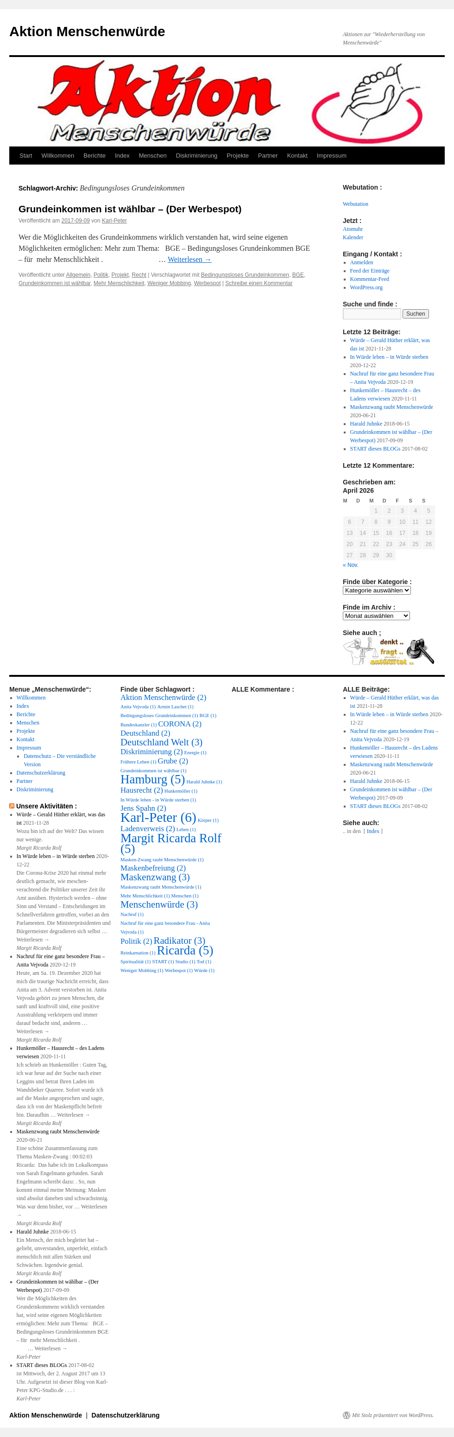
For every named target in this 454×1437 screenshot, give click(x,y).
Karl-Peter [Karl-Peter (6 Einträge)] (158, 817)
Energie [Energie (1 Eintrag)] (195, 752)
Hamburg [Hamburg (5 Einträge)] (152, 779)
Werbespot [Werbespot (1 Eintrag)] (179, 970)
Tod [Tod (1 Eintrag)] (204, 961)
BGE (298, 275)
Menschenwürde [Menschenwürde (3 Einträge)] (159, 904)
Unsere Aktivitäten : (46, 806)
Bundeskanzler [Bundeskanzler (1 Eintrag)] (138, 724)
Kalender (353, 237)
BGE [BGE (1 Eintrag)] (208, 715)
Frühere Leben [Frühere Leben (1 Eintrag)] (138, 761)
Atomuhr (353, 229)
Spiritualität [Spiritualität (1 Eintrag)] (135, 961)
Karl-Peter (114, 220)
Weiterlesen (190, 259)
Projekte (238, 155)
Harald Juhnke (366, 423)
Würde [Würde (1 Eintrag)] (204, 970)
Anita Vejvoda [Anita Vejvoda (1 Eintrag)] (138, 706)
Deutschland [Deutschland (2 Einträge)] (145, 733)
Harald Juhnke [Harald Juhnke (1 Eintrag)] (204, 781)
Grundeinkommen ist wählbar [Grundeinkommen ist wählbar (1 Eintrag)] (153, 770)
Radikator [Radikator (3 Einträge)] (179, 940)
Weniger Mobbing (169, 283)
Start (25, 155)
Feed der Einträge (370, 270)
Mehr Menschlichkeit (119, 283)
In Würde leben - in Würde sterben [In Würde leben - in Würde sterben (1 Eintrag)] (158, 799)
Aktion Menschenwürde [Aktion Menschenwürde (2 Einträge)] (163, 697)
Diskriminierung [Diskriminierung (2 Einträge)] (151, 751)
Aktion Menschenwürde (87, 31)
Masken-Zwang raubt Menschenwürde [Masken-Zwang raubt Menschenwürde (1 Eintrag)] (162, 859)
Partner (268, 155)
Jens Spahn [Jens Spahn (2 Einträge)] (143, 808)
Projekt (120, 275)
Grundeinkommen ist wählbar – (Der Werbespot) (130, 208)
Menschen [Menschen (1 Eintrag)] (185, 895)
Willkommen (57, 155)
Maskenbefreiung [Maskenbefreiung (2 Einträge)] (153, 868)
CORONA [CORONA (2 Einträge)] (180, 723)
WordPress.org (366, 287)
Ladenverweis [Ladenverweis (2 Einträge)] (147, 828)
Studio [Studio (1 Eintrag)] (185, 961)
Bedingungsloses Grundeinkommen (245, 275)
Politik (101, 275)
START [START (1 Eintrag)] (163, 961)
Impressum (332, 155)
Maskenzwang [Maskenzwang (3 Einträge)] (155, 877)
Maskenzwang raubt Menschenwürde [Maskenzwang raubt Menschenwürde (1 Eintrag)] (160, 887)
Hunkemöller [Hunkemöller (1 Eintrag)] (180, 791)
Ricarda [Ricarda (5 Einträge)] (185, 950)
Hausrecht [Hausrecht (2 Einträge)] (141, 790)
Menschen (153, 155)
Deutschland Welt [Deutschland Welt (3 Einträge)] (161, 742)
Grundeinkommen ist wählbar (54, 283)
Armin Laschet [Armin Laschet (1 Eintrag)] (175, 706)
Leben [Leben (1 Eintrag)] (186, 829)
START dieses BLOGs (375, 448)
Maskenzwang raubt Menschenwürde (391, 407)
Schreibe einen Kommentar (258, 283)
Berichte (94, 155)
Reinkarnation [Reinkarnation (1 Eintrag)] (137, 952)
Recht (139, 275)
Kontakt (297, 155)
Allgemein (78, 275)
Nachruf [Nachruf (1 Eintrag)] (132, 914)
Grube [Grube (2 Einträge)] (173, 761)
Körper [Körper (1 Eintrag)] (208, 820)
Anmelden (361, 262)
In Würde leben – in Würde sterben (389, 357)
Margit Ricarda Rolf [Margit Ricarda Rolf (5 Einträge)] (170, 843)
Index (122, 155)
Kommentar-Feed (369, 279)
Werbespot (207, 283)
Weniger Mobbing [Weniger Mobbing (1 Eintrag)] (142, 970)
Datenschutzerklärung (41, 772)
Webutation (355, 204)
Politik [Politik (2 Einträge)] (136, 941)
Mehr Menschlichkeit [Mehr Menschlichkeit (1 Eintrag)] (145, 895)
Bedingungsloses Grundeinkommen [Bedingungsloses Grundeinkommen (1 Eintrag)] (159, 715)
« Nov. (351, 565)
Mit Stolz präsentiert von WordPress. (393, 1415)
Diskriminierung (197, 155)
